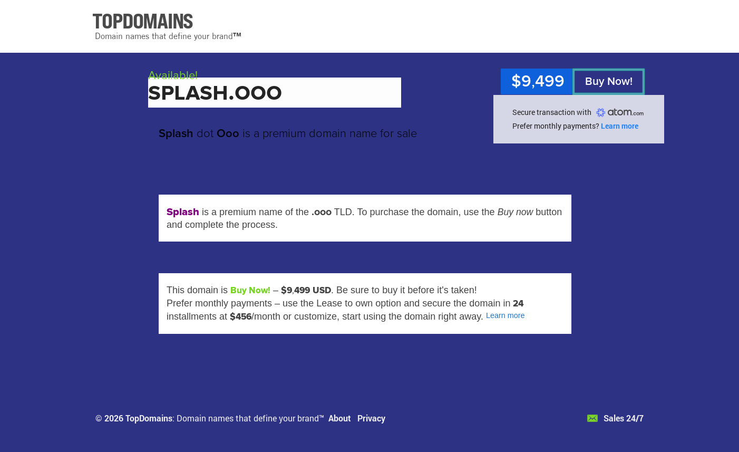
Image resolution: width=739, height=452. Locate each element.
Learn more (619, 126)
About (339, 418)
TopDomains (148, 418)
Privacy (371, 418)
